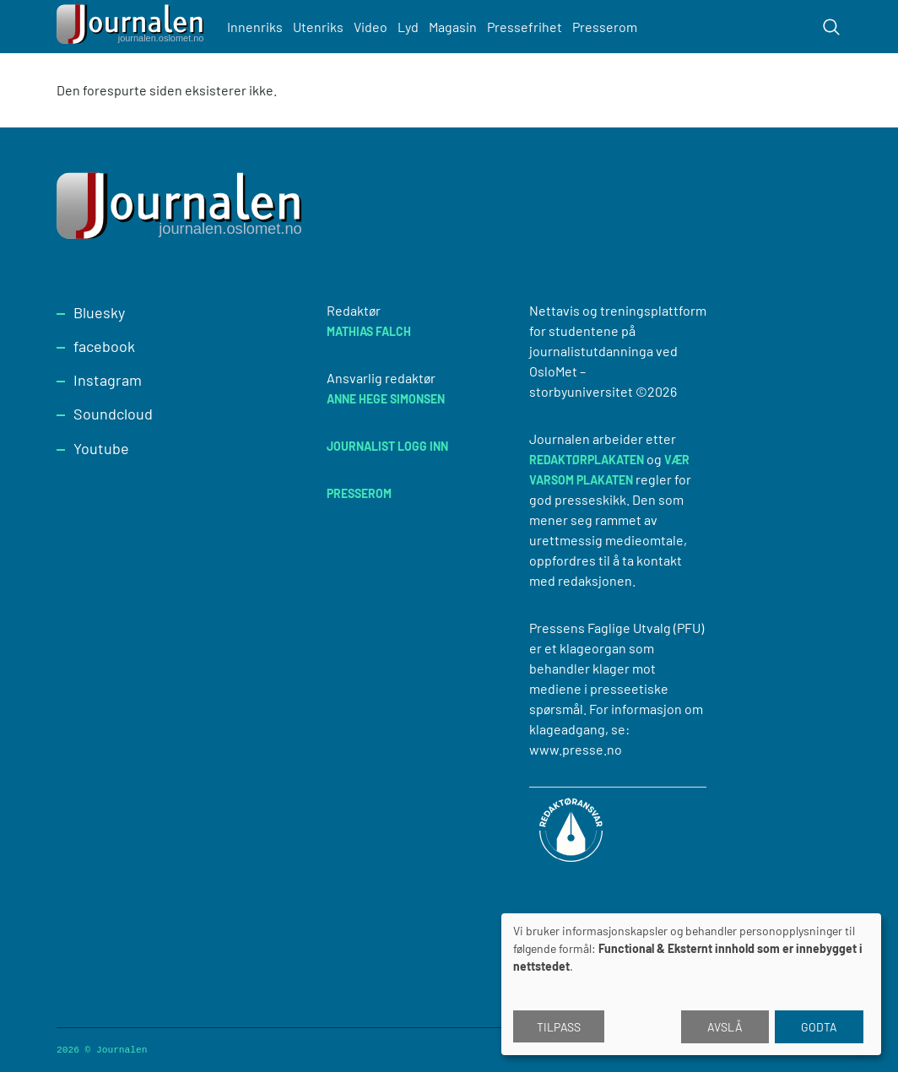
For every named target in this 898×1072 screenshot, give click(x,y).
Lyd (408, 27)
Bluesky (99, 312)
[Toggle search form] (831, 27)
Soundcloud (113, 413)
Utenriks (318, 27)
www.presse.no (575, 749)
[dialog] (691, 984)
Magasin (453, 27)
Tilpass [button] (559, 1027)
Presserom (604, 27)
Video (370, 27)
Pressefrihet (524, 27)
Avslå (725, 1027)
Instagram (107, 380)
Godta (819, 1027)
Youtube (101, 448)
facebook (104, 346)
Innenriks (255, 27)
